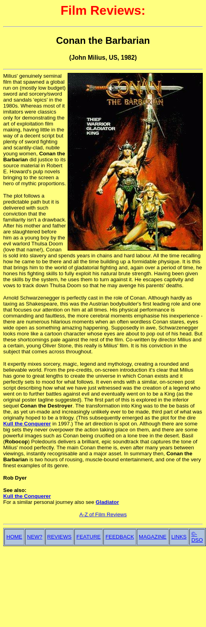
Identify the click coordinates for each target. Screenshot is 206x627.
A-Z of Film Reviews (102, 514)
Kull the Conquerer (27, 424)
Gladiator (107, 502)
